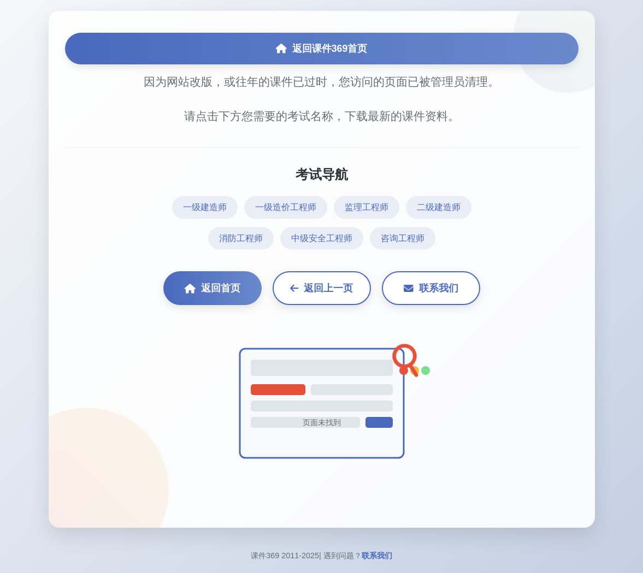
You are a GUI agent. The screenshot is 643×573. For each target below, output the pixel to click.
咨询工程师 (402, 238)
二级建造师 (439, 207)
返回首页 (212, 288)
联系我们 (431, 288)
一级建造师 (205, 207)
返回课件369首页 (321, 48)
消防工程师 (241, 238)
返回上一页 (321, 288)
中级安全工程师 (321, 238)
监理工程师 (366, 207)
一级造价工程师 (285, 207)
